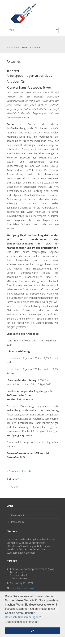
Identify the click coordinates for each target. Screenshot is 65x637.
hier (43, 442)
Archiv (14, 486)
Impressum (17, 522)
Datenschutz (18, 515)
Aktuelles (35, 47)
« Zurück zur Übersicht (19, 471)
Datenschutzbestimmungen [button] (22, 621)
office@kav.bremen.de (22, 588)
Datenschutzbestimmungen (22, 617)
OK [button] (32, 630)
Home (24, 47)
